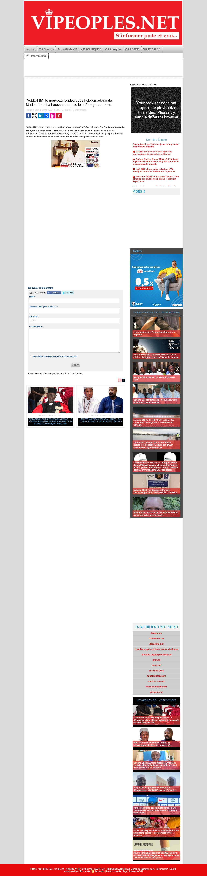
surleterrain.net (156, 681)
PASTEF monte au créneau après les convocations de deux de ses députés (101, 420)
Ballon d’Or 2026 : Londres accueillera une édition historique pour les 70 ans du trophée (155, 356)
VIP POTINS (132, 49)
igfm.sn (157, 660)
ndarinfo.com (156, 670)
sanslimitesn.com (156, 676)
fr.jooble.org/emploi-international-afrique (156, 649)
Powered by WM (136, 871)
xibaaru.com (156, 692)
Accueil (30, 49)
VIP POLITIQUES (91, 49)
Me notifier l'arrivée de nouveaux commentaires (55, 356)
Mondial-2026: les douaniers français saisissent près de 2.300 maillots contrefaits (155, 491)
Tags (125, 871)
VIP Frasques (113, 49)
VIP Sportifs (46, 49)
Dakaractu (156, 633)
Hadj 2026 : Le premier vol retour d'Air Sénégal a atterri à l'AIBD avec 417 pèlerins (154, 172)
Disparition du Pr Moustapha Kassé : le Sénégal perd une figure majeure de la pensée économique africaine (50, 421)
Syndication (100, 871)
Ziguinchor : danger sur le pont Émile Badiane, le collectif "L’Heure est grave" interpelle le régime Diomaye (153, 445)
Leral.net (156, 665)
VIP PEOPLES (151, 49)
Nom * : (32, 297)
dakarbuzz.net (156, 638)
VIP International (36, 55)
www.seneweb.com (156, 686)
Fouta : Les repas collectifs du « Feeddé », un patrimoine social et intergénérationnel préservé (156, 832)
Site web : (33, 316)
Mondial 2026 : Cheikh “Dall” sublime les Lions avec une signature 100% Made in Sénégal (153, 422)
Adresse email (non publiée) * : (43, 307)
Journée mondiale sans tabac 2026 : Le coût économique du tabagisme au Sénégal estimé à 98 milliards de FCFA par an (156, 855)
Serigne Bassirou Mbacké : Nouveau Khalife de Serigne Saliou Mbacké (155, 401)
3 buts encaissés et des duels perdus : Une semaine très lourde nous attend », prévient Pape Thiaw (156, 181)
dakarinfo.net (156, 644)
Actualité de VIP (67, 49)
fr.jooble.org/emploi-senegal (156, 654)
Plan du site (85, 871)
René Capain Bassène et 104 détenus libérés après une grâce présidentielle (155, 513)
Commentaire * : (36, 326)
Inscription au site (113, 871)
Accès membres (71, 871)
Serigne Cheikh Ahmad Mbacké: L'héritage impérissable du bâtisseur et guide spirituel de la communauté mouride (156, 163)
